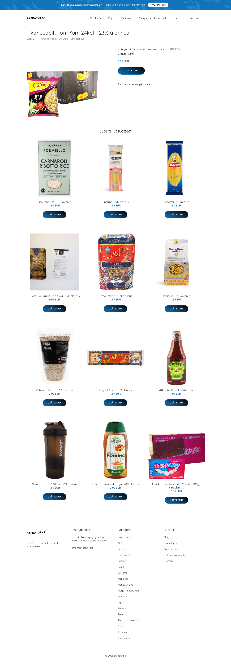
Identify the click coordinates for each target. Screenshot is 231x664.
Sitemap (168, 563)
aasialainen (153, 51)
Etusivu (30, 41)
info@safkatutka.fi (82, 550)
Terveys (122, 634)
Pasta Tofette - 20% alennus (115, 298)
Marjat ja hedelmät (152, 19)
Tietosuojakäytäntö (175, 557)
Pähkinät (96, 19)
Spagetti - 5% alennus (176, 204)
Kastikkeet (124, 557)
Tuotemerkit (193, 19)
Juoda (121, 551)
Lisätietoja (131, 73)
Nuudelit (164, 51)
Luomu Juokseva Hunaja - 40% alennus (115, 486)
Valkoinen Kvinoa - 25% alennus (54, 392)
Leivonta (123, 575)
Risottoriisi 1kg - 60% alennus (54, 204)
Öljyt (111, 19)
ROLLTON (175, 51)
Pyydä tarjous (158, 5)
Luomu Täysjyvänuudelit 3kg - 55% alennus (55, 298)
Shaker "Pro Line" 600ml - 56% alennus (54, 486)
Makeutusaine (125, 587)
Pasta (121, 617)
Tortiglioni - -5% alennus (176, 298)
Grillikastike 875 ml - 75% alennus (177, 392)
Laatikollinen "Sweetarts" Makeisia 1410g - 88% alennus (176, 488)
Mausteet (123, 599)
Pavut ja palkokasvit (129, 623)
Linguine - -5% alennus (116, 204)
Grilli (120, 545)
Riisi (120, 628)
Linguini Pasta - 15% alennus (115, 392)
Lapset (122, 563)
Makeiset (127, 19)
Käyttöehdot (171, 551)
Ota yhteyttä (171, 545)
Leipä (121, 569)
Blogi (175, 19)
